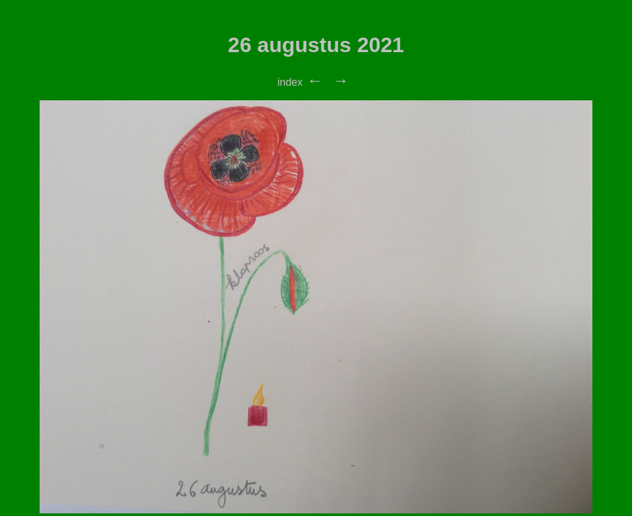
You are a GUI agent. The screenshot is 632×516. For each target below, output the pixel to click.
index (289, 82)
